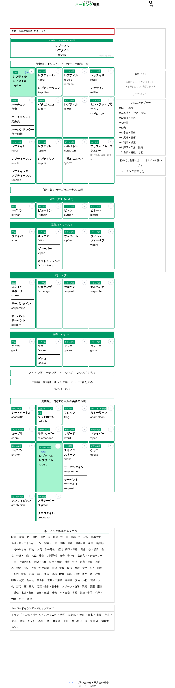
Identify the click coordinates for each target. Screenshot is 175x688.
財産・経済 (55, 561)
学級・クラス (27, 621)
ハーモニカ (50, 614)
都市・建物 (86, 561)
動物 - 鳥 (81, 543)
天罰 (63, 614)
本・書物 (65, 592)
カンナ (15, 627)
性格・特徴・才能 (133, 152)
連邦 (82, 614)
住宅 (90, 614)
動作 (83, 549)
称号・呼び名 (67, 555)
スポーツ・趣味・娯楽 (74, 586)
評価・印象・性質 (133, 147)
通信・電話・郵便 (24, 592)
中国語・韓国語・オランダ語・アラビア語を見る (62, 382)
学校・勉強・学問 (83, 592)
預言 (107, 614)
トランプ (17, 614)
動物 (70, 543)
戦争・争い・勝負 (39, 574)
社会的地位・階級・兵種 (33, 561)
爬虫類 (100, 543)
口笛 (27, 614)
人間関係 (52, 555)
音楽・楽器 (96, 586)
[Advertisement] (87, 18)
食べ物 (31, 580)
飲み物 (41, 580)
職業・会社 (71, 561)
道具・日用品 (55, 580)
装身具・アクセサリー (90, 555)
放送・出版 (43, 592)
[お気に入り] (31, 71)
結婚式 (72, 614)
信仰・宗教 (58, 567)
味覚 (54, 592)
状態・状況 (81, 574)
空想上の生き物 (40, 567)
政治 (29, 598)
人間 (39, 549)
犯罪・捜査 (20, 574)
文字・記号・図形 (92, 567)
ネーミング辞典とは (133, 171)
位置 (22, 537)
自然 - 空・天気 (79, 537)
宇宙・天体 (50, 543)
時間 (14, 537)
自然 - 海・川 (60, 537)
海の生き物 (20, 549)
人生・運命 (38, 555)
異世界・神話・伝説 (134, 112)
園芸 (14, 621)
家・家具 (29, 586)
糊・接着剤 (91, 621)
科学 (22, 598)
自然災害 (96, 537)
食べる (37, 614)
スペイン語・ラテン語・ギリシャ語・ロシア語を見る (62, 373)
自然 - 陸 (45, 537)
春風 (41, 621)
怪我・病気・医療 (68, 549)
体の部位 (50, 549)
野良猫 (57, 621)
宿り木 (105, 621)
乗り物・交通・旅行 (76, 580)
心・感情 (94, 549)
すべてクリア (140, 94)
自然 (35, 537)
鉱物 (32, 549)
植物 (62, 543)
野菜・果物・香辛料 (48, 586)
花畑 (66, 621)
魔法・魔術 (73, 567)
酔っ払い (77, 621)
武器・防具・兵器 (62, 574)
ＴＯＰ (70, 682)
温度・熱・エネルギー (24, 543)
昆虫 (91, 543)
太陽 (99, 614)
